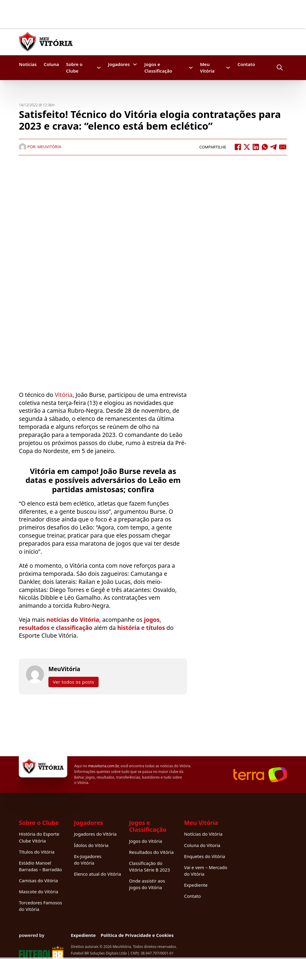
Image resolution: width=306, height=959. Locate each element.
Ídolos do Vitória (91, 845)
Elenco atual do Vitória (97, 874)
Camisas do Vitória (38, 880)
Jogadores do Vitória (95, 834)
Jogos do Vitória (145, 841)
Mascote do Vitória (38, 891)
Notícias (27, 64)
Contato (246, 64)
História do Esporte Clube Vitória (39, 837)
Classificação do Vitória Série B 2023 (149, 866)
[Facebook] (237, 146)
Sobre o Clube (74, 67)
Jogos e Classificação (158, 67)
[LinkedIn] (255, 146)
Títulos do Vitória (36, 852)
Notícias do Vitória (203, 834)
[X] (246, 146)
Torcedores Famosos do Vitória (40, 906)
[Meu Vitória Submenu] (228, 67)
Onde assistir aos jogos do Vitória (147, 884)
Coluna (51, 64)
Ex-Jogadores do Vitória (87, 859)
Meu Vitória (207, 67)
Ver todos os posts (73, 682)
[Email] (282, 146)
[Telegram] (273, 146)
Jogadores (119, 64)
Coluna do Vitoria (202, 845)
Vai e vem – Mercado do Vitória (205, 870)
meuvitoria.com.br (103, 765)
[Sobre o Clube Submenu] (99, 67)
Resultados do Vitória (151, 852)
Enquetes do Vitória (204, 856)
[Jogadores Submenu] (135, 64)
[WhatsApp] (264, 146)
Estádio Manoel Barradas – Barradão (40, 866)
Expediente (196, 885)
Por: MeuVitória (40, 146)
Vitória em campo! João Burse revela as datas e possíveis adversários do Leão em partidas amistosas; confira (102, 480)
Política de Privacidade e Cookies (137, 935)
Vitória (64, 395)
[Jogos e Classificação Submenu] (191, 67)
